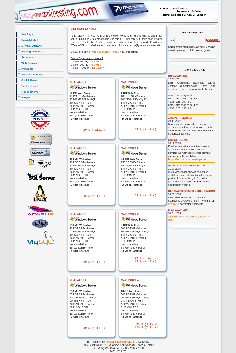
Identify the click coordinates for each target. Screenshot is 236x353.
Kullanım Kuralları (30, 74)
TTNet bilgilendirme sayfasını (105, 51)
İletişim (24, 97)
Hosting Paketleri (30, 51)
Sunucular (26, 57)
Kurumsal (25, 68)
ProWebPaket (28, 40)
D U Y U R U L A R (195, 70)
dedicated (173, 204)
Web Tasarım (27, 63)
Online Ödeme (28, 91)
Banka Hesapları (29, 86)
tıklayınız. (96, 61)
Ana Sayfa (26, 34)
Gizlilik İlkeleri (28, 80)
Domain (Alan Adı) (30, 45)
